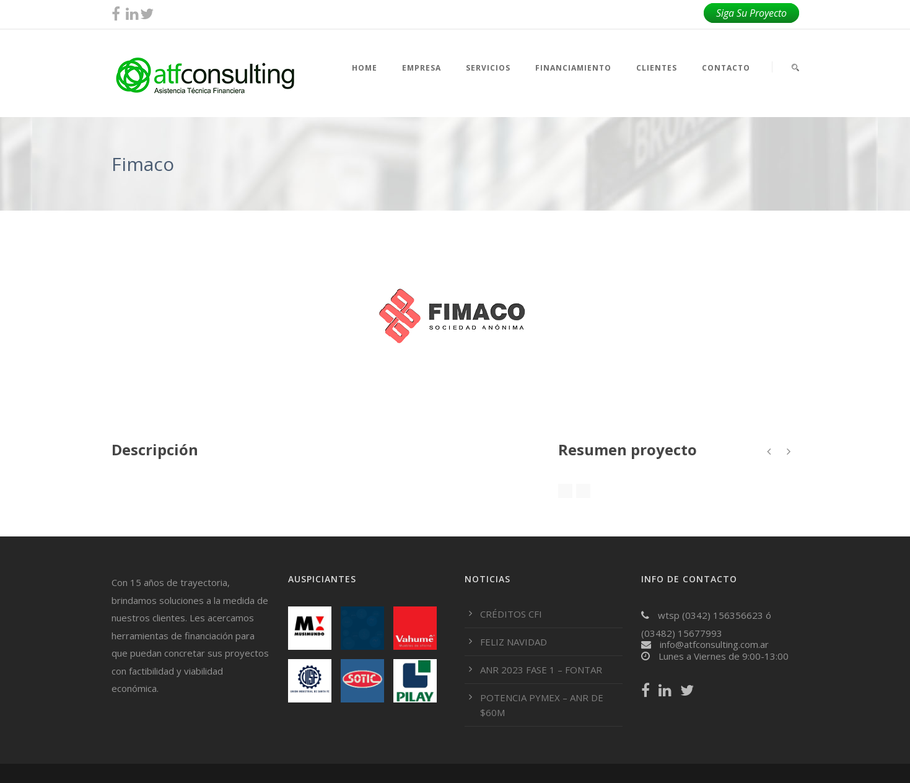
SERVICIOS (488, 68)
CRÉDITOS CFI (511, 614)
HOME (364, 68)
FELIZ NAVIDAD (513, 642)
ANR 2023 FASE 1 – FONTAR (541, 669)
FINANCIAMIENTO (573, 68)
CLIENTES (656, 68)
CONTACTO (726, 68)
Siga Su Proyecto (751, 13)
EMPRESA (421, 68)
